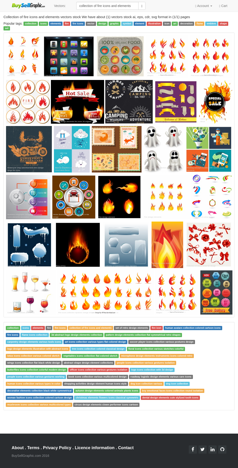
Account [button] (203, 6)
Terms (33, 447)
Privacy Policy (57, 447)
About (18, 447)
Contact (126, 447)
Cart (223, 5)
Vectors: (60, 6)
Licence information (95, 447)
